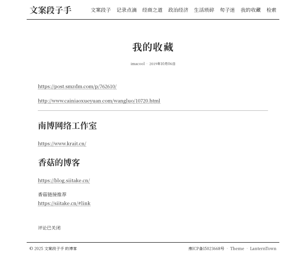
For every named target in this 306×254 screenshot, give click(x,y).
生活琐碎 (204, 9)
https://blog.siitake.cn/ (64, 180)
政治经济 (178, 9)
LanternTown (263, 248)
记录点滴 (127, 9)
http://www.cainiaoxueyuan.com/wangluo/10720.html (99, 100)
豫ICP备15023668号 (206, 248)
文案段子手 (54, 248)
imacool (138, 63)
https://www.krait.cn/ (62, 143)
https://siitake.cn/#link (64, 202)
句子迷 (227, 9)
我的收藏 (251, 9)
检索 (271, 9)
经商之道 (152, 9)
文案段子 (101, 9)
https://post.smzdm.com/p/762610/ (77, 86)
